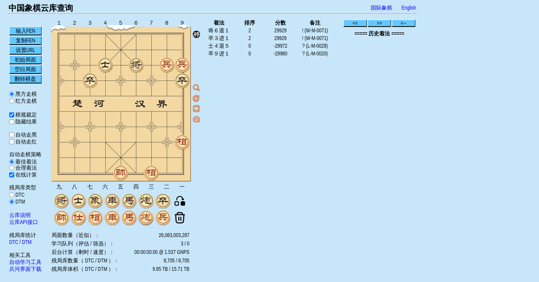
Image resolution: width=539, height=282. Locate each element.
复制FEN (25, 40)
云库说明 (20, 215)
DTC (19, 195)
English (408, 8)
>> (379, 23)
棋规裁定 (25, 115)
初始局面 (25, 60)
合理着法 (25, 168)
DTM (19, 202)
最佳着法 (25, 162)
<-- (404, 23)
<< (355, 23)
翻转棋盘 (25, 79)
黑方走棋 (25, 94)
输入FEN (25, 31)
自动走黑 (25, 135)
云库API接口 (23, 222)
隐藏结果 (25, 121)
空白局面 (25, 69)
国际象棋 (381, 8)
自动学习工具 (25, 262)
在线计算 (25, 175)
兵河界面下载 (25, 269)
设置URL (25, 50)
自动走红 (25, 141)
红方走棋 (25, 101)
